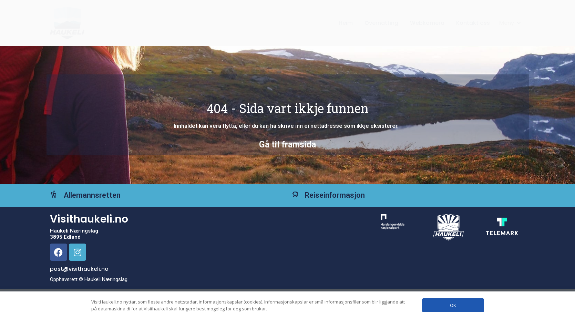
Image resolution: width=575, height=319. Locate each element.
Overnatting (381, 23)
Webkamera (427, 23)
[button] (510, 23)
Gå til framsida (287, 145)
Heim (346, 23)
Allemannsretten (102, 200)
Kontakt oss (473, 23)
